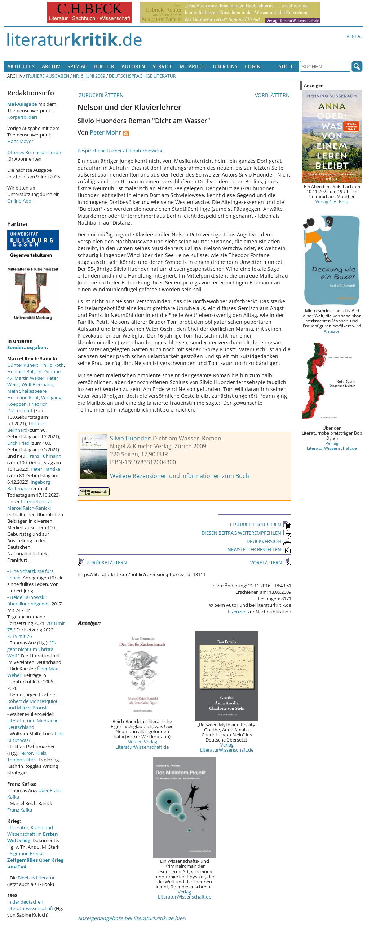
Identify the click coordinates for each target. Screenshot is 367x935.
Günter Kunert (22, 365)
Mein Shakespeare (27, 391)
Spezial (77, 66)
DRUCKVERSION (269, 541)
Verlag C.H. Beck (332, 201)
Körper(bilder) (22, 117)
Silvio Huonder (130, 438)
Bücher (104, 66)
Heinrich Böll (20, 371)
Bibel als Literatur (36, 877)
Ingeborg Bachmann (28, 485)
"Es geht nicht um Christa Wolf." (31, 649)
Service (162, 66)
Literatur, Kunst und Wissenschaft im (32, 834)
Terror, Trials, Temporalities (27, 756)
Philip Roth (52, 365)
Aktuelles (21, 66)
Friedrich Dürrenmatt (27, 407)
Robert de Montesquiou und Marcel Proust (33, 704)
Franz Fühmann (44, 456)
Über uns (225, 66)
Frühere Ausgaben (47, 76)
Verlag (354, 36)
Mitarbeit (192, 66)
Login (253, 66)
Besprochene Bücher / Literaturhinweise (120, 150)
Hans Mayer (20, 141)
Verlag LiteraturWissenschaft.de (226, 747)
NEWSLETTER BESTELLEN (259, 549)
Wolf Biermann (37, 384)
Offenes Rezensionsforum (35, 152)
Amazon (332, 331)
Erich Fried (18, 443)
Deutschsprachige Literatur (142, 76)
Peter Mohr (105, 132)
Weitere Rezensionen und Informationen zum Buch (179, 476)
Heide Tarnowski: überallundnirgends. (28, 600)
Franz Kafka (19, 809)
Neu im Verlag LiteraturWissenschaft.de (142, 744)
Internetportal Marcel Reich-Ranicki (29, 504)
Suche (287, 66)
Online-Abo (19, 200)
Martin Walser (29, 378)
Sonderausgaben (27, 347)
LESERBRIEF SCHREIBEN (260, 524)
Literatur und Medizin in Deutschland (33, 723)
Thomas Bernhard (26, 426)
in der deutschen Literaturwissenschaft (30, 905)
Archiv (51, 66)
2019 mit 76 (19, 636)
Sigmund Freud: (35, 860)
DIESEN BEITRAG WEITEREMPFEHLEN (246, 533)
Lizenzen (237, 611)
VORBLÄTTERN (273, 95)
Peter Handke (45, 469)
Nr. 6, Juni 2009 (89, 76)
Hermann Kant (23, 397)
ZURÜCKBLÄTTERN (101, 95)
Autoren (133, 66)
